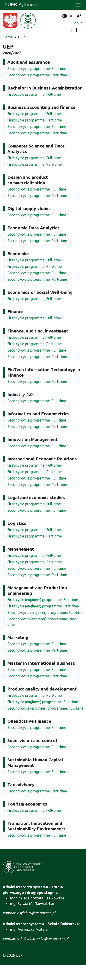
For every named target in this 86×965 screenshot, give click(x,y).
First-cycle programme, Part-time (34, 120)
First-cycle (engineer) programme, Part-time (43, 606)
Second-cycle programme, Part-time (37, 75)
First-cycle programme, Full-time (34, 94)
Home (8, 37)
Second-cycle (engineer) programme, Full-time (45, 612)
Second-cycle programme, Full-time (36, 68)
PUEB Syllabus (20, 4)
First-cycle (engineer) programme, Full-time (42, 600)
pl (73, 30)
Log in (77, 23)
